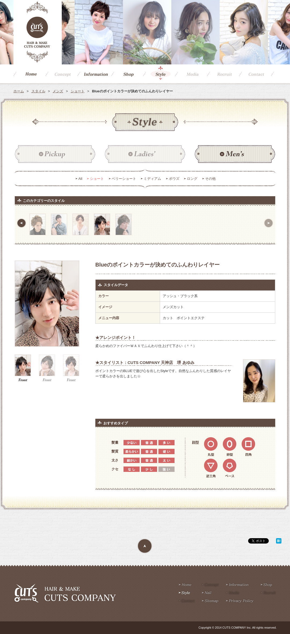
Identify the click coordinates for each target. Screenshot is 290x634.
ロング (192, 179)
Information (94, 73)
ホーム (18, 91)
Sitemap (210, 601)
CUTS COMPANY (37, 32)
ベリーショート (124, 179)
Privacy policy (239, 601)
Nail (206, 593)
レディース (145, 154)
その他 (210, 179)
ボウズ (174, 179)
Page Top (145, 546)
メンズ (58, 91)
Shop (127, 73)
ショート (78, 91)
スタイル (38, 91)
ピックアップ (55, 154)
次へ (268, 223)
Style (159, 73)
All (80, 179)
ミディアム (152, 179)
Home (29, 73)
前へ (21, 223)
